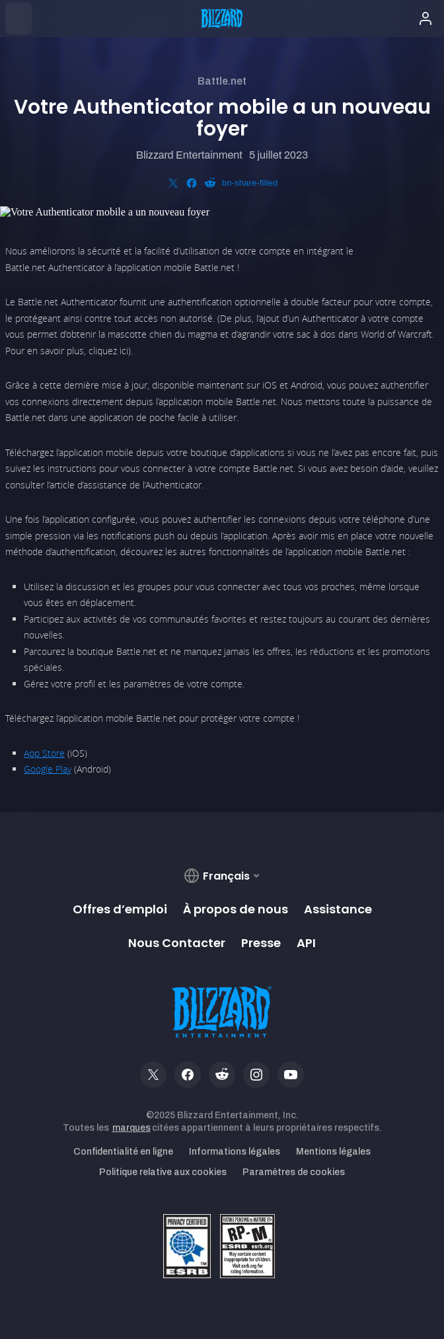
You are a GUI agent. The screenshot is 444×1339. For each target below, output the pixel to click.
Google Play (47, 769)
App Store (44, 753)
